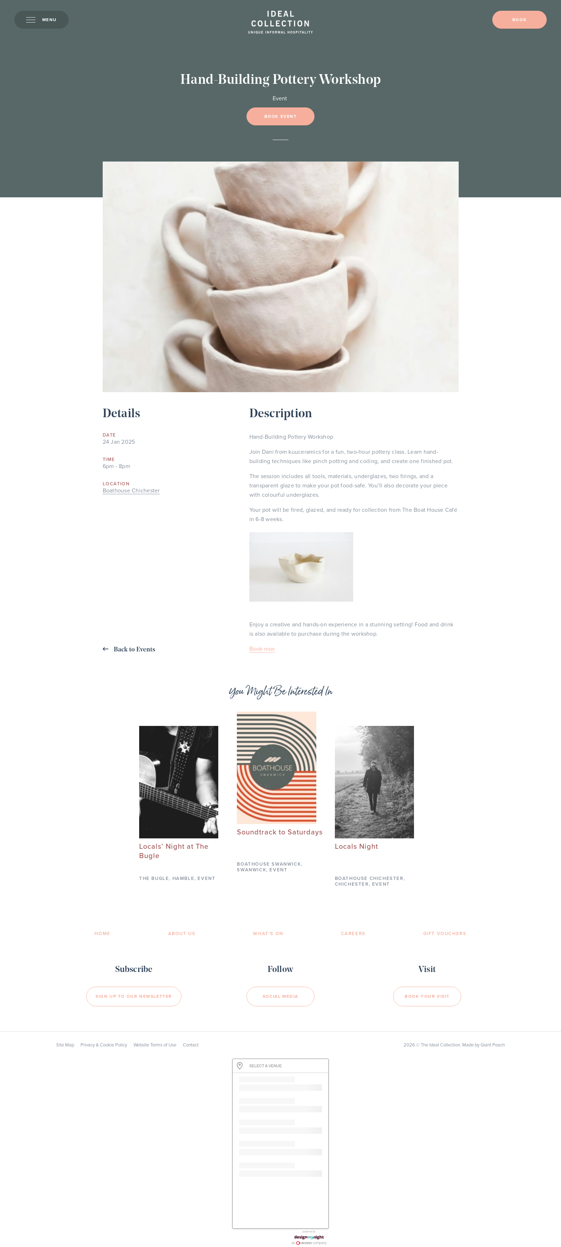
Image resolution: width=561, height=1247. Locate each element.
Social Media (280, 996)
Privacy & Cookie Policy (104, 1045)
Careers (353, 934)
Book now (262, 649)
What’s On (268, 934)
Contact (191, 1045)
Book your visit (427, 996)
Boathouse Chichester (131, 490)
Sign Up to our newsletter (134, 996)
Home (102, 934)
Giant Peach (492, 1045)
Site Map (65, 1045)
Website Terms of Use (154, 1045)
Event (280, 98)
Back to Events (129, 649)
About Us (182, 934)
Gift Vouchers (445, 934)
